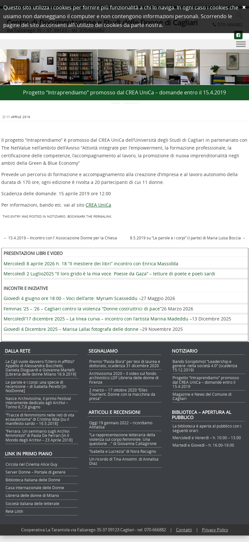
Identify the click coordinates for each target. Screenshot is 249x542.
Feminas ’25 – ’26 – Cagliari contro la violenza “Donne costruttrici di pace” (82, 309)
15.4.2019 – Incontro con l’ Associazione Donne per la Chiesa (60, 237)
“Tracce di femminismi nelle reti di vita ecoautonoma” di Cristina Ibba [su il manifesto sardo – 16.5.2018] (40, 419)
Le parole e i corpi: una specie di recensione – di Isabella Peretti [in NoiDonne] (36, 386)
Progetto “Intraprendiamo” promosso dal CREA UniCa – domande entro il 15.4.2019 (205, 382)
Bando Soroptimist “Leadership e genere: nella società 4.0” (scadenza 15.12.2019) (204, 365)
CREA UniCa (98, 205)
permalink (102, 216)
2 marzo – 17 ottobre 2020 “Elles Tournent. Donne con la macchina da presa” (122, 394)
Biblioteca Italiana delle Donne (33, 479)
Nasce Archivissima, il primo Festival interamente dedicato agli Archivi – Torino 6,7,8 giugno (38, 402)
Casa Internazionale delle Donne (35, 487)
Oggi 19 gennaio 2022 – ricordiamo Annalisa (120, 424)
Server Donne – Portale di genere (35, 472)
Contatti (184, 530)
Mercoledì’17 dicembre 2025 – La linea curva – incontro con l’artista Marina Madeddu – (98, 319)
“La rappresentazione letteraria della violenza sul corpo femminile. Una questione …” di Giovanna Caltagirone (123, 439)
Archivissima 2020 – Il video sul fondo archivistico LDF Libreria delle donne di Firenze (124, 377)
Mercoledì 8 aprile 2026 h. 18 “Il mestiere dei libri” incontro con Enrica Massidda (91, 263)
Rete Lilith (14, 511)
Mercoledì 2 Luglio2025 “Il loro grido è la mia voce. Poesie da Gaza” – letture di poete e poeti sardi (109, 274)
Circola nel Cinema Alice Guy (31, 464)
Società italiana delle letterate (32, 503)
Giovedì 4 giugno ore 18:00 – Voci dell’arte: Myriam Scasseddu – (72, 298)
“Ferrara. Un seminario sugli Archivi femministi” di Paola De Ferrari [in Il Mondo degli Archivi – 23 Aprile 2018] (39, 435)
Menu (124, 44)
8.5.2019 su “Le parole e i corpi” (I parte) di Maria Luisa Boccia (188, 237)
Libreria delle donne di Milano (32, 495)
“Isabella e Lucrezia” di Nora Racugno (122, 451)
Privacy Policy (215, 530)
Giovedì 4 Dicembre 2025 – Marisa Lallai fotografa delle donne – (73, 329)
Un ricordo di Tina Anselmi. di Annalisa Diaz (124, 461)
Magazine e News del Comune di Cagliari (201, 396)
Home (115, 103)
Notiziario (131, 103)
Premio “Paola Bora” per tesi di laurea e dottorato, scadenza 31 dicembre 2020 (124, 363)
